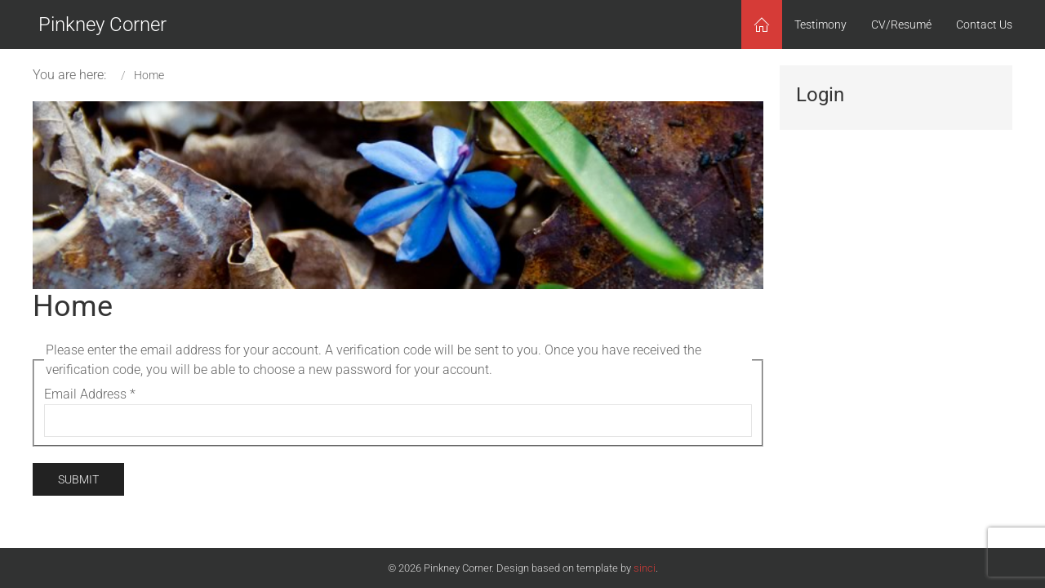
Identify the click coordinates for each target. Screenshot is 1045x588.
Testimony (820, 24)
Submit (78, 479)
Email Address (90, 394)
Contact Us (984, 24)
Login (820, 94)
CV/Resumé (901, 24)
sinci (645, 568)
